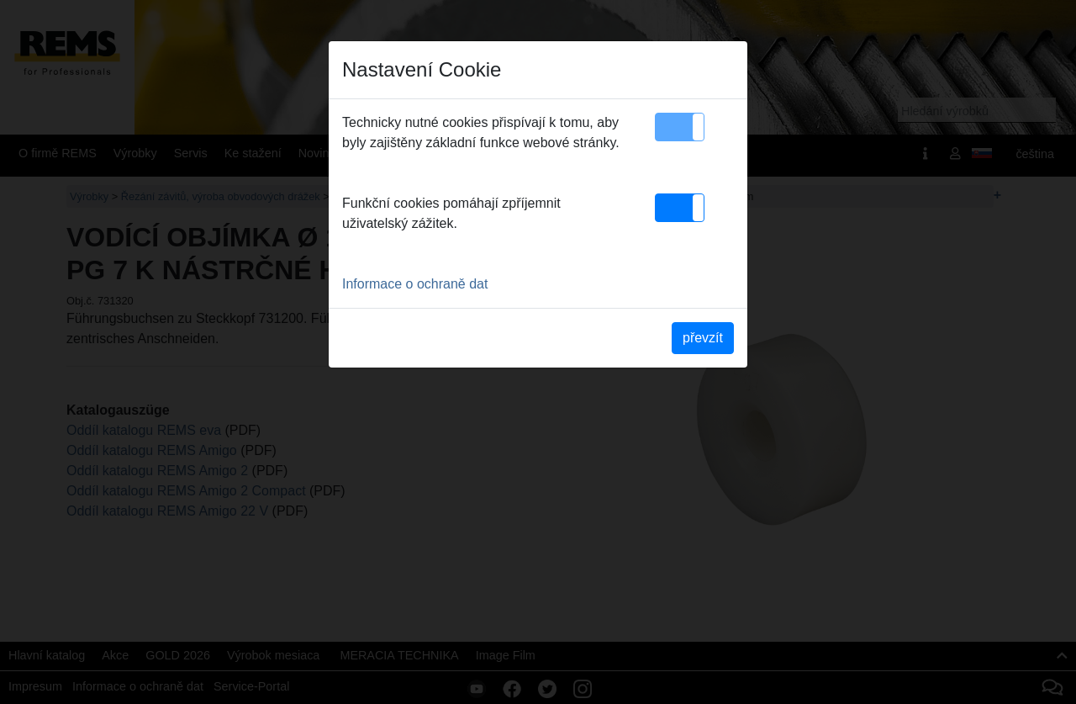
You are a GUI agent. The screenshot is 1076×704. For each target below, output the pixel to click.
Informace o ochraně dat (415, 284)
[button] (679, 127)
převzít (703, 338)
